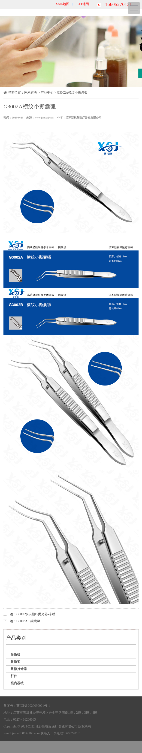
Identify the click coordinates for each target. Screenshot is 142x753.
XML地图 (62, 4)
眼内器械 (17, 683)
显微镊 (15, 654)
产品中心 (47, 92)
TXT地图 (82, 4)
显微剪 (15, 662)
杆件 (14, 676)
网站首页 (30, 92)
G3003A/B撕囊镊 (28, 621)
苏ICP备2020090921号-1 (33, 705)
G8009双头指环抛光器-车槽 (35, 614)
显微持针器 (19, 669)
